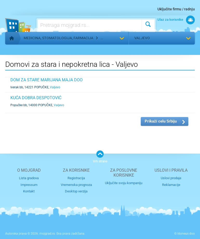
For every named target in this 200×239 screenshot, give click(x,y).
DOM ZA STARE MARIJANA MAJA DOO (46, 79)
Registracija (76, 178)
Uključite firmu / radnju (176, 9)
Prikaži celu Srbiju (161, 121)
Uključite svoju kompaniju (123, 183)
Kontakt (29, 191)
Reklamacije (171, 185)
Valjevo (142, 38)
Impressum (29, 185)
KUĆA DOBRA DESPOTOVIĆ (35, 97)
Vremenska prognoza (76, 185)
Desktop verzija (76, 191)
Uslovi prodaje (171, 178)
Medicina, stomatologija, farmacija (58, 38)
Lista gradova (29, 178)
